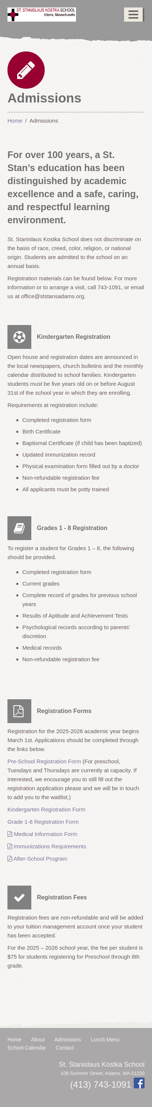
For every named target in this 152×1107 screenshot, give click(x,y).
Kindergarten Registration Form (46, 809)
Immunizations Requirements (46, 846)
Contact (65, 1048)
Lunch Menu (105, 1040)
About (38, 1040)
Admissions (67, 1040)
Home (14, 1040)
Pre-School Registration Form (44, 761)
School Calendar (26, 1048)
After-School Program (37, 858)
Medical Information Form (42, 834)
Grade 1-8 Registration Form (43, 822)
